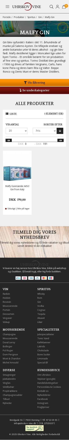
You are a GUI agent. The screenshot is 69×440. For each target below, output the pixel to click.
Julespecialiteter (45, 334)
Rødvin (6, 293)
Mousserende (10, 306)
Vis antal (12, 124)
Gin (40, 17)
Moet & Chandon (11, 358)
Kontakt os (43, 391)
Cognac (41, 310)
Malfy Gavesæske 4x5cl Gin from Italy (17, 188)
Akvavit (41, 318)
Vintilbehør (8, 387)
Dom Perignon (10, 354)
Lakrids (41, 346)
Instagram (42, 403)
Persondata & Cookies (49, 387)
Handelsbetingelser (47, 382)
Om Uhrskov (44, 374)
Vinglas (6, 382)
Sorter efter (53, 124)
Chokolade (43, 350)
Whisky (41, 293)
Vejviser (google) (46, 378)
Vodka (40, 306)
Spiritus (31, 17)
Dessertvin (8, 314)
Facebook (42, 399)
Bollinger (7, 346)
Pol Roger (8, 350)
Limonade (42, 358)
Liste (13, 114)
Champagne (9, 334)
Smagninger (9, 374)
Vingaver (7, 318)
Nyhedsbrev (43, 395)
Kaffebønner (43, 342)
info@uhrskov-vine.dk (25, 423)
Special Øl (42, 362)
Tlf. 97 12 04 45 (49, 420)
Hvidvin (6, 297)
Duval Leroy (9, 342)
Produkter (19, 17)
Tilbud (6, 399)
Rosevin (7, 301)
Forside (7, 17)
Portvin (6, 310)
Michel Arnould (10, 362)
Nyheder (7, 403)
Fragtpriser (43, 407)
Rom (39, 297)
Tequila (41, 314)
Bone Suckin (43, 354)
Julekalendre (9, 378)
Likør (40, 322)
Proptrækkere (10, 391)
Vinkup (6, 322)
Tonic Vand (43, 338)
